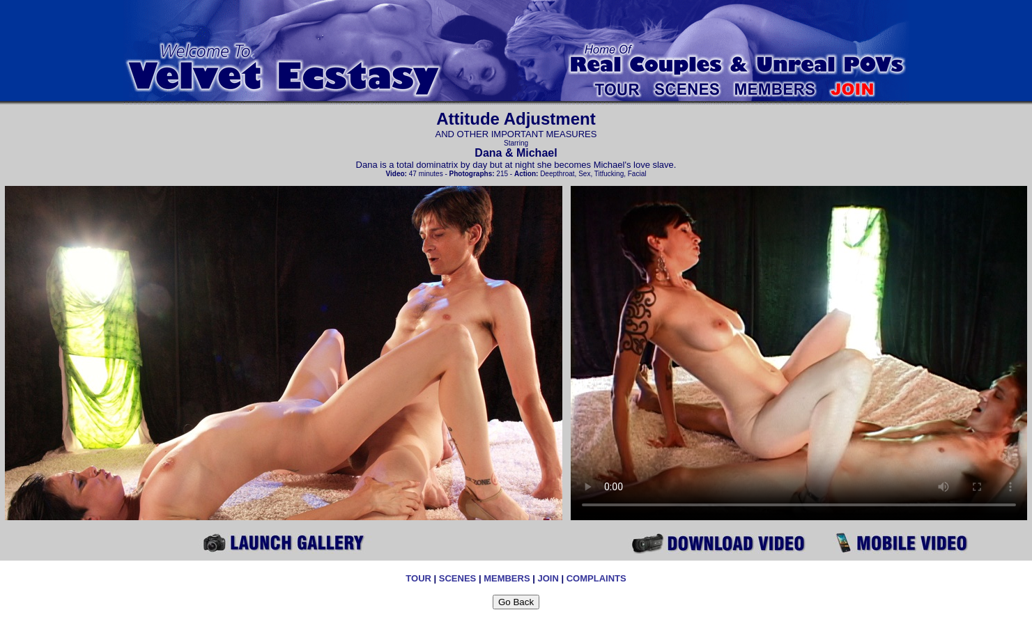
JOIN (547, 578)
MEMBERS (507, 578)
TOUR (418, 578)
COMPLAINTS (596, 578)
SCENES (457, 578)
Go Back (516, 602)
